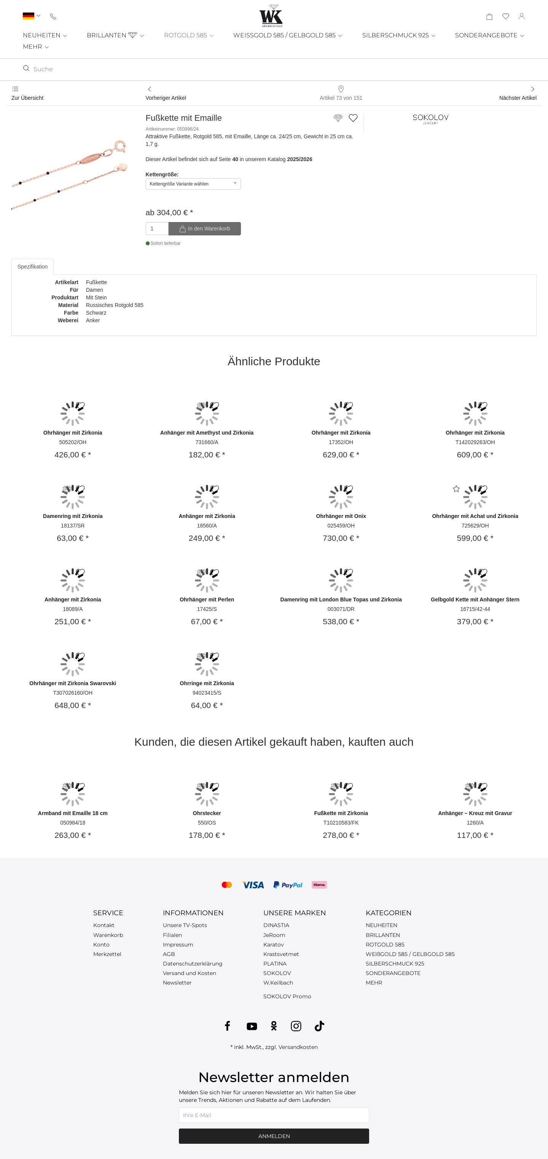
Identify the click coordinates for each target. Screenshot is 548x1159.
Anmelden (274, 1136)
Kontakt (104, 925)
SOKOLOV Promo (287, 996)
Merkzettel (107, 954)
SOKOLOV (277, 973)
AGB (169, 954)
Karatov (273, 944)
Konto (101, 944)
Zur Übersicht (27, 98)
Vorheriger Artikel (166, 98)
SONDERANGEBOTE (490, 35)
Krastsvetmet (281, 954)
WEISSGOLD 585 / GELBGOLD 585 (288, 35)
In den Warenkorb (204, 229)
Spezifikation (33, 267)
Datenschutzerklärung (193, 963)
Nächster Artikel (518, 98)
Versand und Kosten (189, 973)
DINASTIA (276, 925)
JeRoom (274, 935)
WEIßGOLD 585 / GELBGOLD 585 (410, 954)
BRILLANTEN (116, 35)
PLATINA (275, 963)
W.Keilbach (278, 982)
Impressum (178, 944)
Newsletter (177, 982)
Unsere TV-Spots (185, 925)
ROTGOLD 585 (189, 35)
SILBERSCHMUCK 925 (399, 35)
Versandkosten (298, 1047)
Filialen (172, 935)
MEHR (36, 46)
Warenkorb (108, 935)
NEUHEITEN (45, 35)
